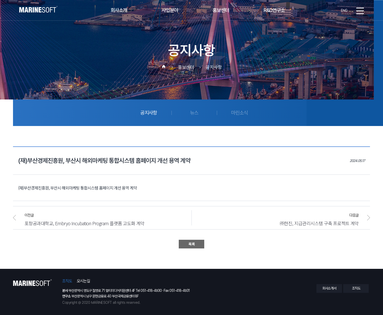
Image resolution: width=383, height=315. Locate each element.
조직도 (67, 281)
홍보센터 (221, 10)
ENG (344, 10)
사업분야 (170, 10)
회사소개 (119, 10)
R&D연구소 (274, 10)
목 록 (191, 244)
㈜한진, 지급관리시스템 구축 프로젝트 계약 (319, 223)
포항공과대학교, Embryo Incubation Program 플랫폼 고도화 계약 (84, 223)
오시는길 (83, 281)
